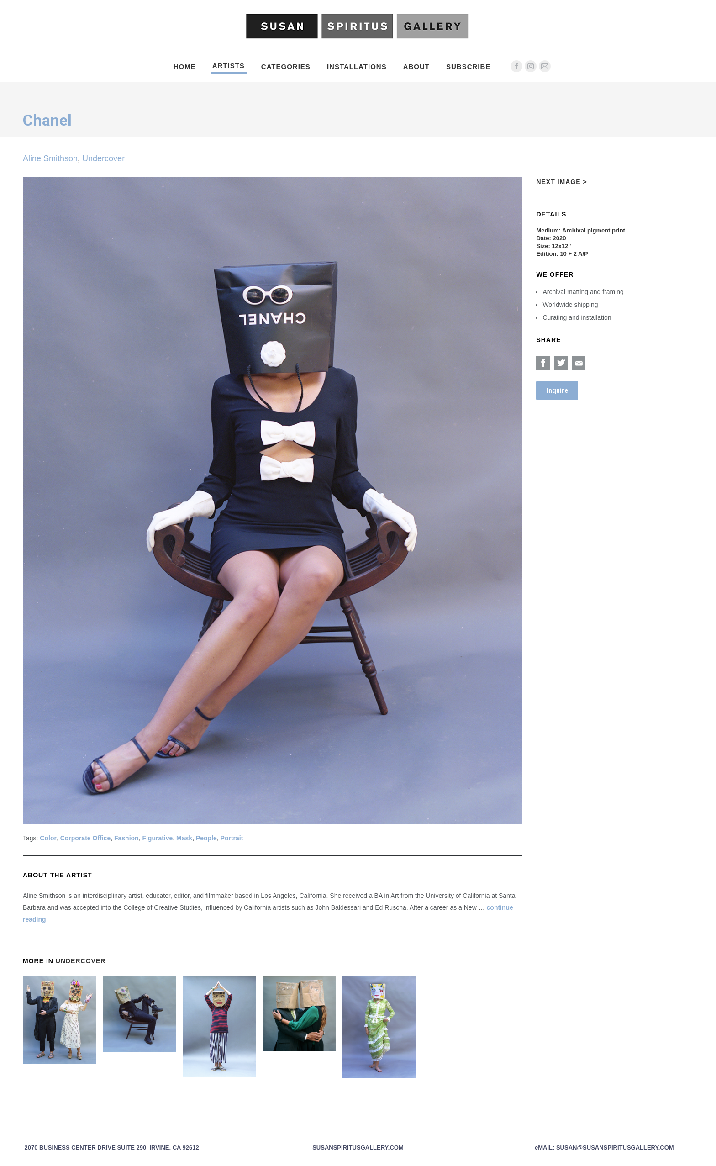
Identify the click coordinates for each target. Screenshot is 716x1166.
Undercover (103, 158)
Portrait (232, 838)
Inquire (557, 390)
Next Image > (561, 181)
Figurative (157, 838)
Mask (184, 838)
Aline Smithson (50, 158)
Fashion (126, 838)
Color (48, 838)
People (206, 838)
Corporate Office (85, 838)
